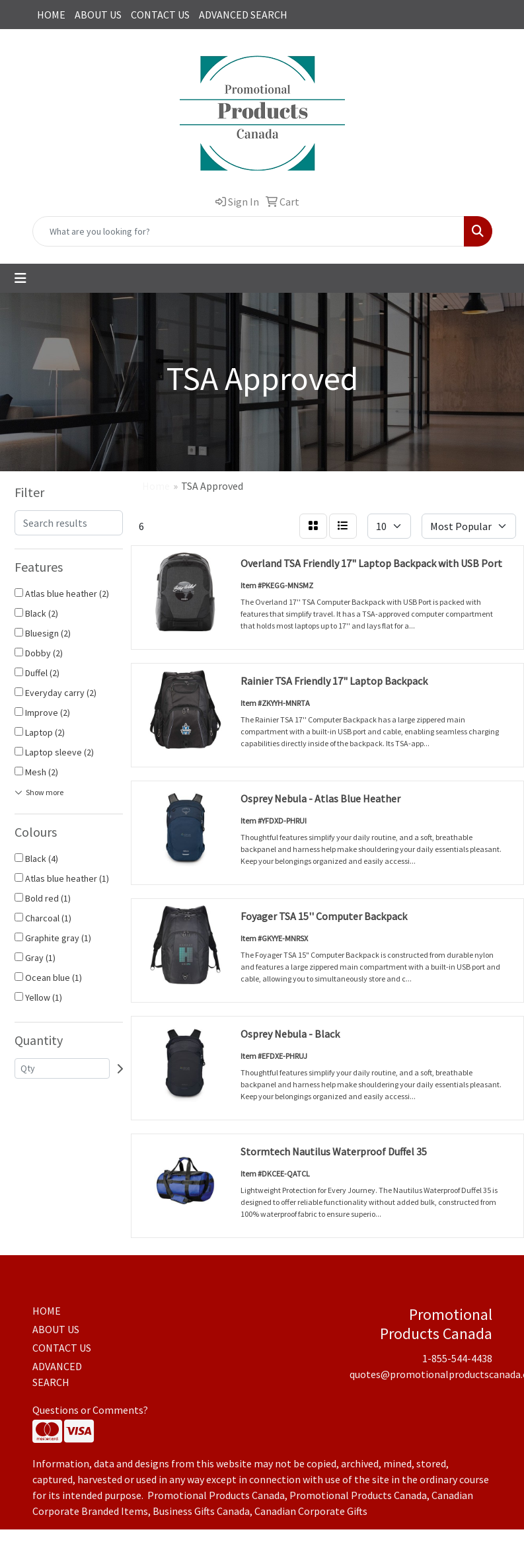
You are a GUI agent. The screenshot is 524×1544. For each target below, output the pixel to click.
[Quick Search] (248, 231)
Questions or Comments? (90, 1409)
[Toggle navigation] (20, 278)
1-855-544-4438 (457, 1358)
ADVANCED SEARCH (243, 14)
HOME (51, 14)
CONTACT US (160, 14)
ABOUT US (98, 14)
